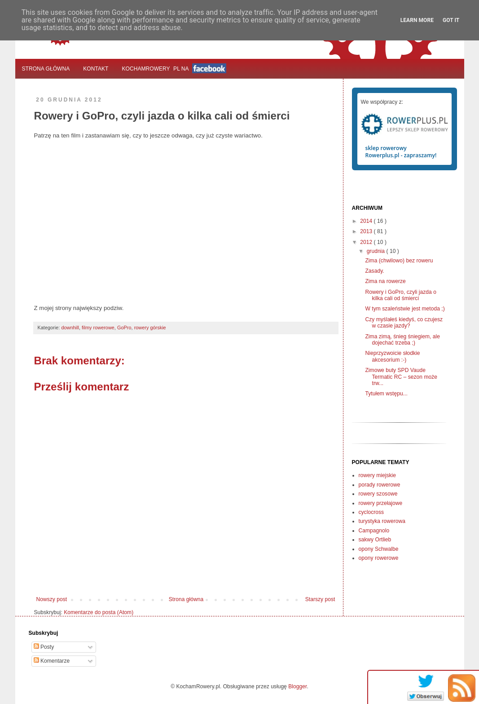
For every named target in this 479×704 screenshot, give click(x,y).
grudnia (377, 251)
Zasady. (374, 271)
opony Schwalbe (379, 549)
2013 (367, 231)
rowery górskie (150, 327)
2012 (367, 242)
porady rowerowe (379, 485)
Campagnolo (374, 530)
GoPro (124, 327)
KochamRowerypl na (174, 68)
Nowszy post (51, 599)
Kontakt (95, 69)
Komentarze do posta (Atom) (98, 612)
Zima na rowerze (385, 281)
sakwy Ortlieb (375, 539)
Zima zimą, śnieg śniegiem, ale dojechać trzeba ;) (402, 339)
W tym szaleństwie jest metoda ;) (404, 309)
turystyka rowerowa (382, 521)
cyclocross (371, 512)
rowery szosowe (378, 494)
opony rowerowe (379, 558)
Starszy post (320, 599)
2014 (367, 221)
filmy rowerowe (98, 327)
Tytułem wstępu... (386, 393)
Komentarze (52, 661)
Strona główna (46, 69)
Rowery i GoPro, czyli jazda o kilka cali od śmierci (400, 295)
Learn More (417, 20)
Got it (451, 20)
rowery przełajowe (381, 503)
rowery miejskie (377, 475)
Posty (44, 647)
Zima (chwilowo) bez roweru (399, 260)
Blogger (297, 686)
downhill (70, 327)
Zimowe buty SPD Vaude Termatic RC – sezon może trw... (401, 376)
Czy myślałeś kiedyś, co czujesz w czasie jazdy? (404, 322)
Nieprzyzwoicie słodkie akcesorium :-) (392, 356)
